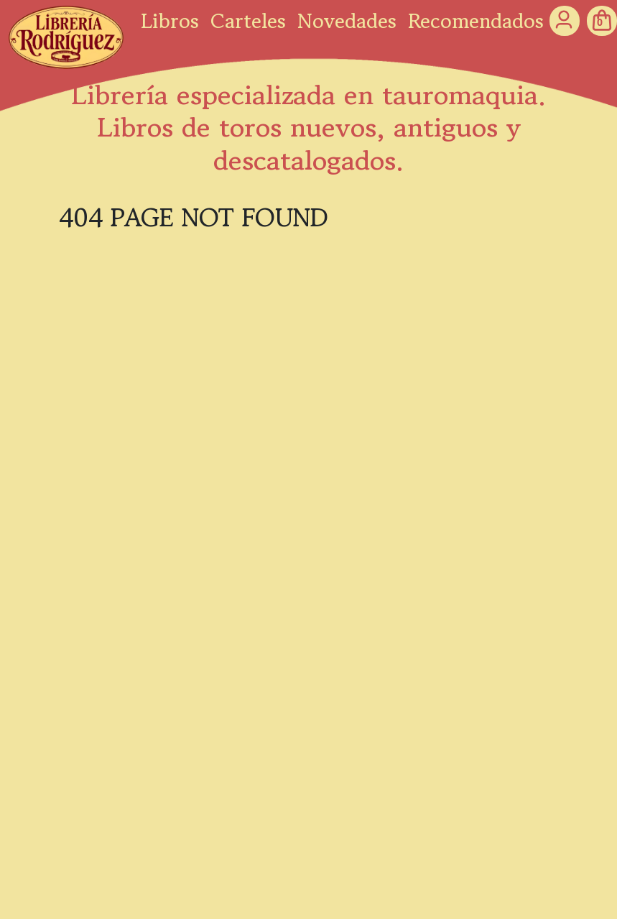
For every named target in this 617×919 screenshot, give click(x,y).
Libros (170, 20)
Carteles (248, 20)
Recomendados (476, 20)
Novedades (346, 20)
